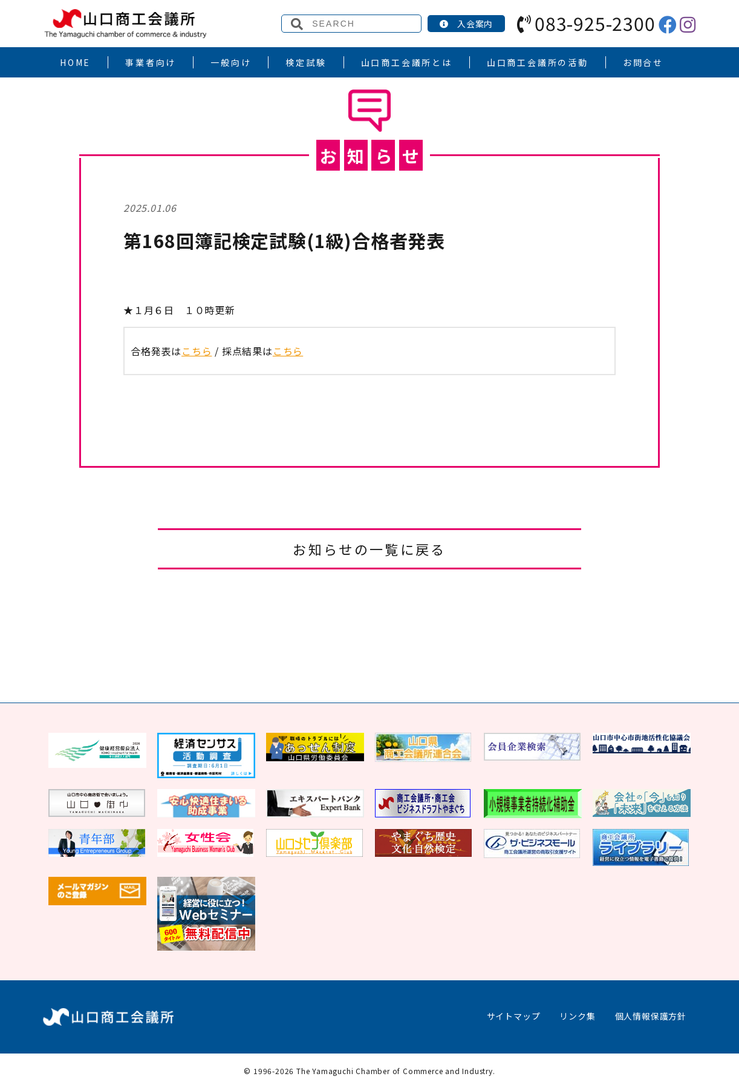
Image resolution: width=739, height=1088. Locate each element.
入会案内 (466, 24)
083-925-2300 (586, 23)
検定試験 (305, 62)
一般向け (230, 62)
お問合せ (643, 62)
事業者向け (150, 62)
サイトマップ (514, 1016)
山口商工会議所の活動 (537, 62)
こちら (196, 351)
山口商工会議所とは (406, 62)
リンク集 (577, 1016)
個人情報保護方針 (650, 1016)
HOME (75, 62)
